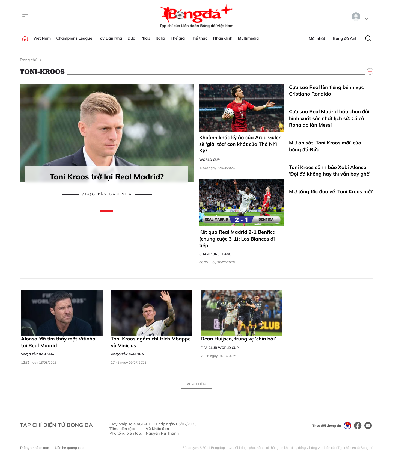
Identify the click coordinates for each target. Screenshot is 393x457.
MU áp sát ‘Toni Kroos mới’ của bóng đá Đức (325, 146)
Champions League (74, 38)
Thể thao (199, 38)
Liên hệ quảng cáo (69, 448)
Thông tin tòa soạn (34, 448)
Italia (160, 38)
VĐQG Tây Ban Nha (106, 194)
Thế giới (178, 38)
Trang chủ (28, 59)
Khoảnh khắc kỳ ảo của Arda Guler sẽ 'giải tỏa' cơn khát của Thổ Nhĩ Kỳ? (240, 144)
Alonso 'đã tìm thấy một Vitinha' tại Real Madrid (59, 342)
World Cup (209, 160)
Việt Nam (42, 38)
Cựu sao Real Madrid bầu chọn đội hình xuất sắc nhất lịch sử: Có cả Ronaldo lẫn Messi (329, 118)
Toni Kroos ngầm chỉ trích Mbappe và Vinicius (151, 342)
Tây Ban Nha (110, 38)
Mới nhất (317, 38)
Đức (131, 38)
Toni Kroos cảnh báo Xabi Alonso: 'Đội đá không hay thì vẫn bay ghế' (329, 170)
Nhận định (223, 38)
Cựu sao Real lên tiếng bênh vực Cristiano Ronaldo (326, 90)
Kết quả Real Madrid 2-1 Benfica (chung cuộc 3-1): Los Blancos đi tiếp (237, 238)
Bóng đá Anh (345, 38)
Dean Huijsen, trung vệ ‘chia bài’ (238, 339)
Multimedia (248, 38)
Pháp (145, 38)
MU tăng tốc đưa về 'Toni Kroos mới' (331, 191)
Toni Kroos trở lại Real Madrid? (107, 176)
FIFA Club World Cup (220, 348)
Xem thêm (196, 384)
